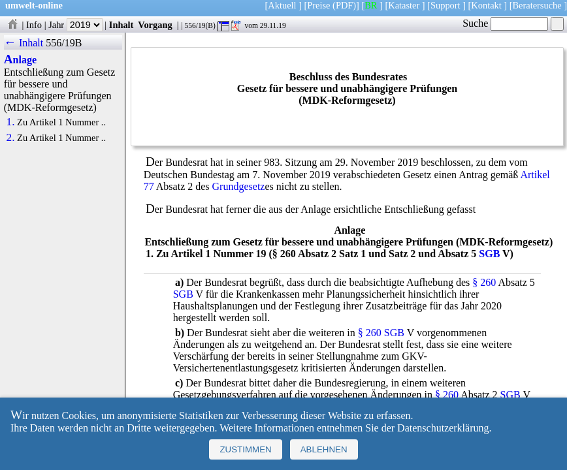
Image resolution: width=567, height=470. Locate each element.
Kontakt (486, 5)
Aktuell (282, 5)
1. (11, 122)
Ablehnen (324, 449)
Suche (505, 23)
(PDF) (344, 5)
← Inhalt (24, 42)
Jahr (75, 25)
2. (11, 138)
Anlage (20, 59)
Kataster (403, 5)
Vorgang (155, 25)
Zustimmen (245, 449)
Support (445, 5)
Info (34, 25)
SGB (489, 253)
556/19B (64, 42)
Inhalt (121, 25)
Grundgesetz (238, 186)
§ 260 (484, 282)
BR (370, 5)
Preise (318, 5)
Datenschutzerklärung (443, 427)
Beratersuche (537, 5)
